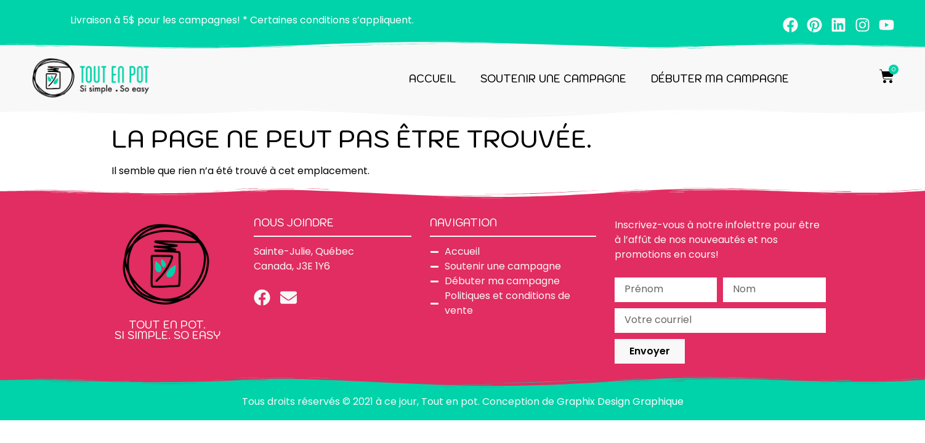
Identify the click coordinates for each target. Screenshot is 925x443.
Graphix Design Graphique (620, 401)
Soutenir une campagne (553, 79)
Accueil (432, 79)
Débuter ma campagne (720, 79)
